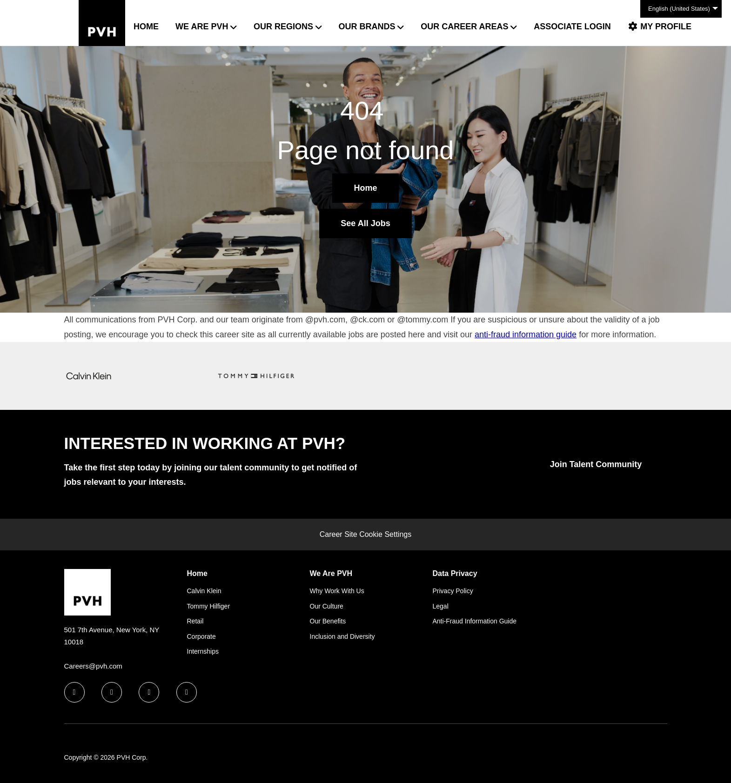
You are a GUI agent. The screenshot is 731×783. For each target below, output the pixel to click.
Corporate (201, 636)
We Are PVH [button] (201, 26)
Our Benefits (328, 621)
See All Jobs (365, 223)
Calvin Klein (204, 591)
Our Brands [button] (367, 26)
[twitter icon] (149, 692)
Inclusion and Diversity (342, 636)
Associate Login (572, 26)
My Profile (659, 26)
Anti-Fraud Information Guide (475, 621)
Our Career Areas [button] (464, 26)
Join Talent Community (596, 464)
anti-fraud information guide (526, 334)
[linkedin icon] (111, 692)
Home (146, 26)
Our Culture (326, 606)
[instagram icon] (186, 692)
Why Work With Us (337, 591)
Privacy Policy (453, 591)
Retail (195, 621)
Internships (203, 651)
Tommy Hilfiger (208, 606)
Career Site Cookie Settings (365, 534)
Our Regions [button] (283, 26)
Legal (441, 606)
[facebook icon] (74, 692)
